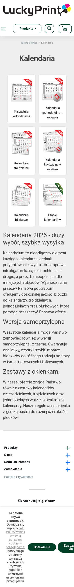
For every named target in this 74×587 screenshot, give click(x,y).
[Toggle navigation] (49, 28)
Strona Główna (29, 43)
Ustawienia (42, 547)
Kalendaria (47, 43)
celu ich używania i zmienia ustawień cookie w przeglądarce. (15, 537)
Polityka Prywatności (18, 477)
